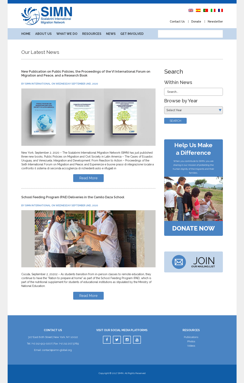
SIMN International (38, 83)
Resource (91, 34)
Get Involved (132, 34)
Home (26, 34)
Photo (191, 341)
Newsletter (215, 21)
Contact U (177, 21)
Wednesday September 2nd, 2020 (77, 83)
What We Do (66, 34)
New (111, 34)
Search (175, 121)
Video (191, 345)
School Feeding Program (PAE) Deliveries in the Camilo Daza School (72, 197)
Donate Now (193, 228)
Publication (191, 337)
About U (43, 34)
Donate (196, 21)
